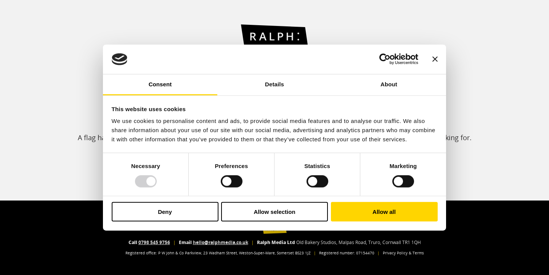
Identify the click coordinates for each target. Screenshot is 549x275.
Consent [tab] (160, 84)
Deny (165, 212)
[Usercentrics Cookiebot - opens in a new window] (385, 59)
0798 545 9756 (154, 242)
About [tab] (388, 84)
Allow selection (274, 212)
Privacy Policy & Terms (403, 253)
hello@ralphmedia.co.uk (220, 242)
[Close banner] (435, 59)
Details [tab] (274, 84)
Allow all (384, 212)
